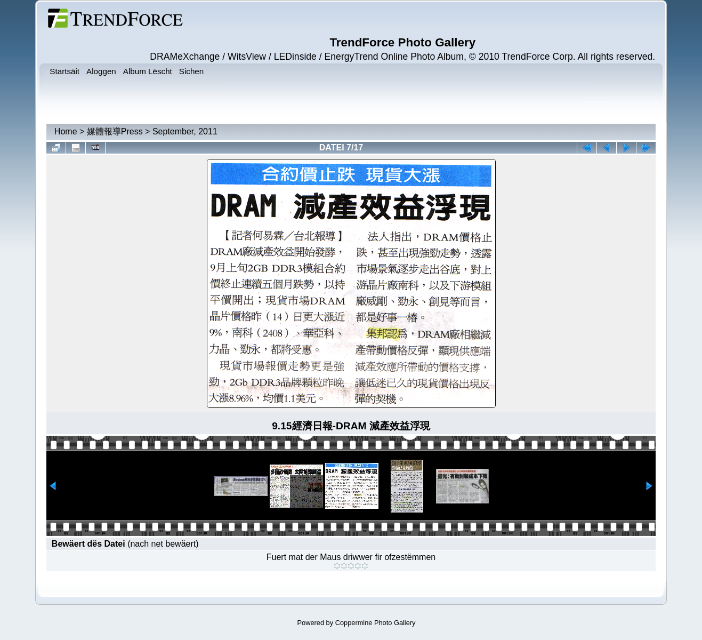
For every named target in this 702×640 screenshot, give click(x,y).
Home (65, 131)
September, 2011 (184, 131)
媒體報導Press (115, 131)
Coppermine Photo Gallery (375, 623)
